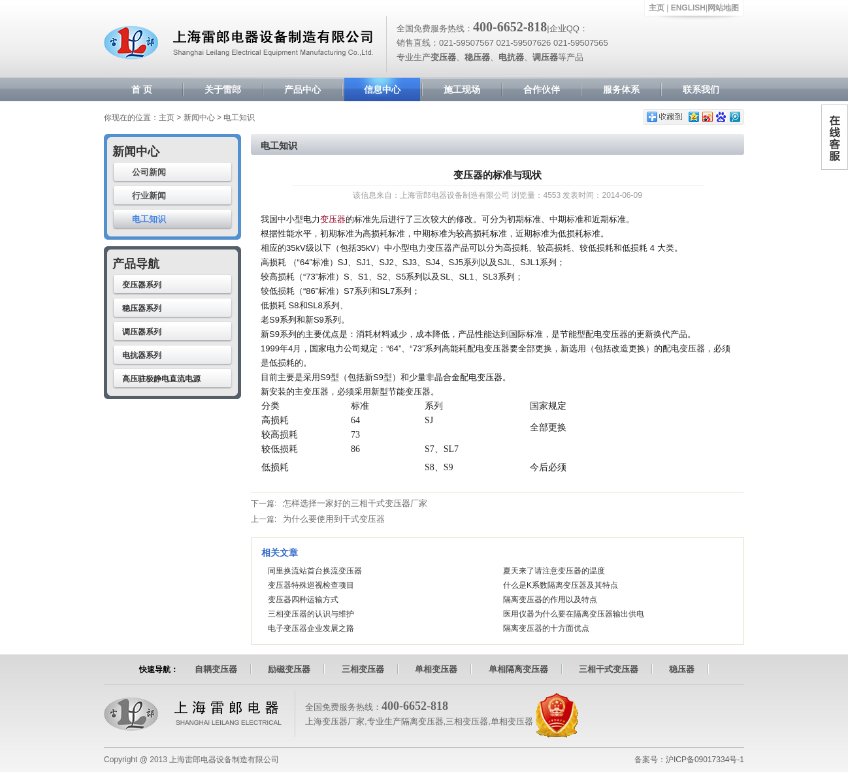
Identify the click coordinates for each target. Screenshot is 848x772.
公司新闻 (149, 172)
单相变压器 (436, 669)
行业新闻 (149, 196)
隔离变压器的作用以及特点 (550, 599)
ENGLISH (688, 7)
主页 (656, 7)
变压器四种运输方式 (303, 599)
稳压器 (681, 669)
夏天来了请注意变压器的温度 (554, 570)
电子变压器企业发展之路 (311, 628)
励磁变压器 (289, 669)
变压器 (333, 219)
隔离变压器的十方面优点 (546, 628)
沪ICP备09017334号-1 (705, 759)
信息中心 (382, 89)
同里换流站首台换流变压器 (315, 570)
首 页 (141, 89)
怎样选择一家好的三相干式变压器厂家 (355, 503)
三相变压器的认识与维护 (311, 614)
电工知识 (149, 219)
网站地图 (723, 7)
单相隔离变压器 (518, 669)
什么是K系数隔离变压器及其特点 (560, 585)
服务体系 (621, 89)
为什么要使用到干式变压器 (334, 519)
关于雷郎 (222, 89)
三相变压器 (363, 669)
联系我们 (701, 89)
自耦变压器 (216, 669)
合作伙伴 (541, 89)
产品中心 (302, 89)
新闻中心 (199, 117)
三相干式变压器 (608, 669)
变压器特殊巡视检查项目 (311, 585)
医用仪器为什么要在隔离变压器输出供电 (573, 614)
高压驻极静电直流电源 (161, 378)
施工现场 (462, 89)
